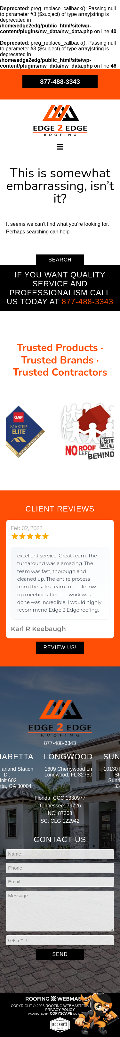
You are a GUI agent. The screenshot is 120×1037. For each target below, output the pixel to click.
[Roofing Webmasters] (60, 1001)
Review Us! (59, 647)
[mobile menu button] (60, 147)
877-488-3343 (60, 81)
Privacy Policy (60, 1009)
